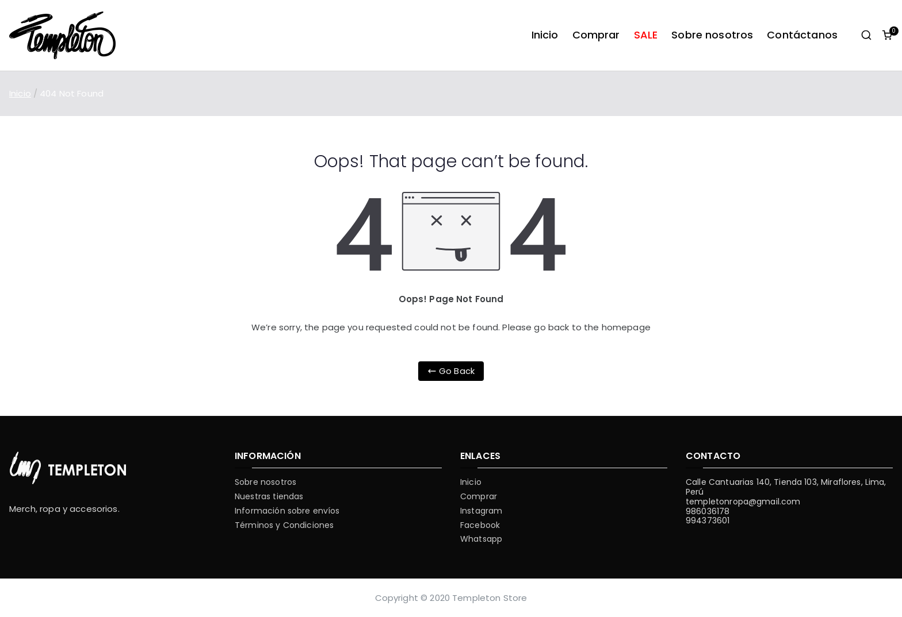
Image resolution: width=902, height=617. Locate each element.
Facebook (480, 525)
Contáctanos (802, 35)
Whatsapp (481, 539)
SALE (646, 35)
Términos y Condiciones (284, 525)
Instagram (481, 511)
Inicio (545, 35)
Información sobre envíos (287, 511)
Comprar (596, 35)
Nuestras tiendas (269, 497)
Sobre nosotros (712, 35)
